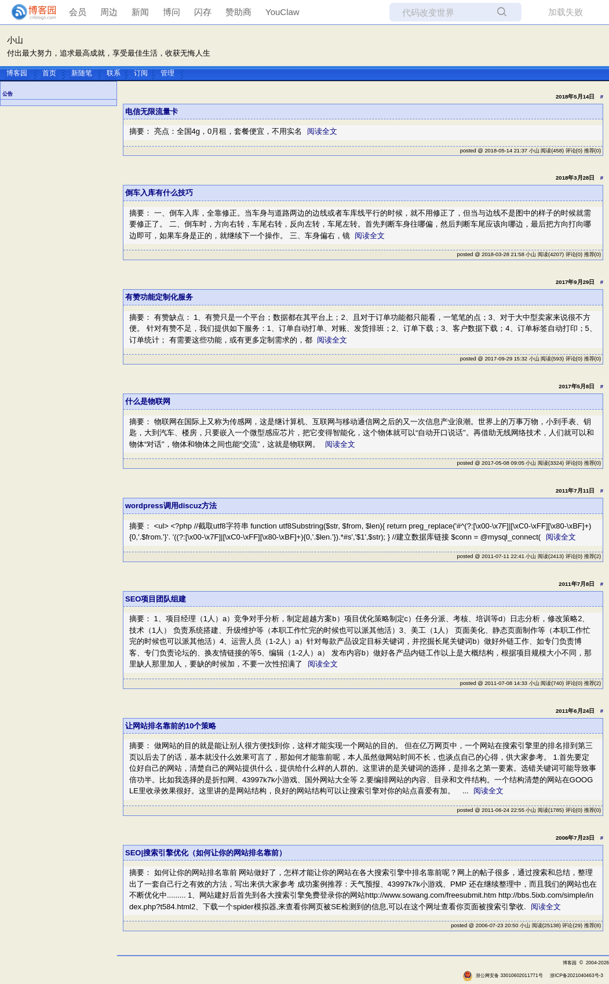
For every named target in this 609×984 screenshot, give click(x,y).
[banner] (29, 12)
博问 (171, 12)
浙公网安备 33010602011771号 (502, 975)
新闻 (140, 12)
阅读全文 (322, 131)
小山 (15, 40)
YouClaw (282, 12)
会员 (77, 12)
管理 (167, 72)
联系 (114, 72)
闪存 (202, 12)
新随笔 (81, 72)
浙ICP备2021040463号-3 (576, 975)
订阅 (141, 72)
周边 (109, 12)
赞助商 (238, 12)
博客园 (16, 72)
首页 (49, 72)
